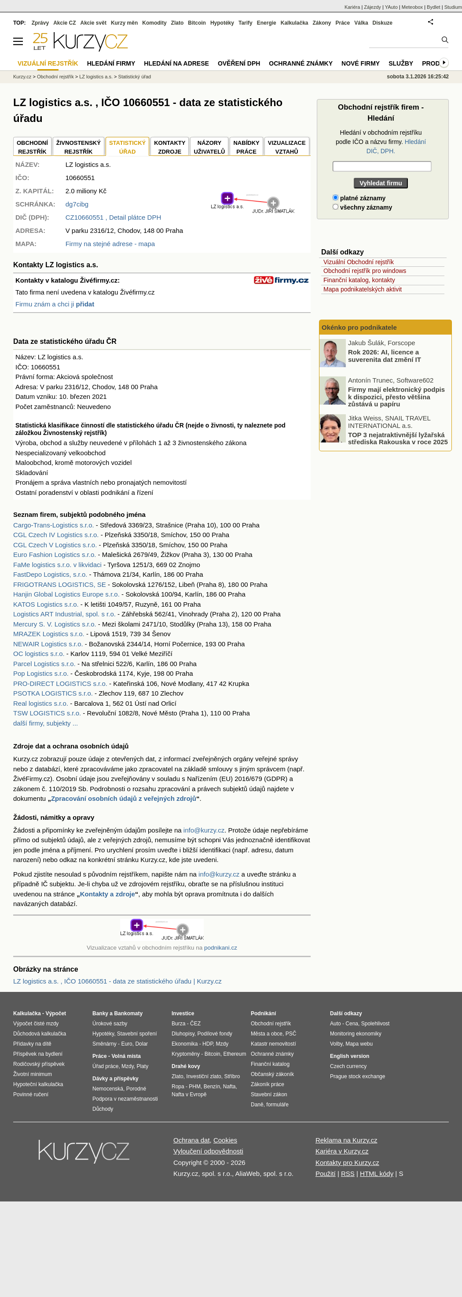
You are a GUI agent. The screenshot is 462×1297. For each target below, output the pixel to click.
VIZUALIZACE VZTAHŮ (287, 147)
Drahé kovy (186, 1066)
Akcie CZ (64, 23)
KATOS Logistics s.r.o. (46, 604)
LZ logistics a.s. (96, 76)
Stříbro (232, 1076)
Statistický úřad (134, 76)
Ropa (178, 1086)
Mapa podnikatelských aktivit (362, 289)
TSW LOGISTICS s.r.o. (47, 713)
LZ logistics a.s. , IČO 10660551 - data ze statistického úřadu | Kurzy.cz (117, 981)
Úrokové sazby (109, 1024)
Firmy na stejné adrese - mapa (110, 243)
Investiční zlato (203, 1076)
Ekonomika (185, 1044)
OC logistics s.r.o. (39, 653)
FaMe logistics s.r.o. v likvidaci (57, 564)
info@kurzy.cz (203, 830)
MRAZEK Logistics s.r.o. (48, 633)
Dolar (141, 1044)
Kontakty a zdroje (107, 894)
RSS (348, 1173)
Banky (100, 1013)
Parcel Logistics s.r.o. (44, 663)
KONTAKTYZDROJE (169, 147)
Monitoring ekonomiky (355, 1034)
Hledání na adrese (176, 63)
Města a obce (266, 1034)
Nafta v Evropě (189, 1094)
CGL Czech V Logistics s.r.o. (55, 545)
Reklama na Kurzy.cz (346, 1140)
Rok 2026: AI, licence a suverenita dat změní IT (384, 355)
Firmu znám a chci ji (54, 304)
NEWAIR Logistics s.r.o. (48, 644)
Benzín (212, 1086)
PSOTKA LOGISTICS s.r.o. (53, 693)
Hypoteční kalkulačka (38, 1084)
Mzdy (127, 1066)
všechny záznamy (362, 207)
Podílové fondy (214, 1034)
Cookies (225, 1140)
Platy (143, 1066)
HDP (207, 1044)
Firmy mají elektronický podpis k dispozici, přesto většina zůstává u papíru (396, 397)
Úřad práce (105, 1066)
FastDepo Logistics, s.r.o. (50, 574)
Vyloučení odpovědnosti (208, 1151)
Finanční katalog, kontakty (359, 280)
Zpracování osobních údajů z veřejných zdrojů (123, 798)
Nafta (229, 1086)
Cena (351, 1024)
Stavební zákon (269, 1094)
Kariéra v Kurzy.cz (342, 1151)
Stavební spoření (137, 1034)
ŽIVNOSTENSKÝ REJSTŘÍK (78, 147)
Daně (257, 1105)
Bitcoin (197, 23)
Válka (361, 23)
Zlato (177, 23)
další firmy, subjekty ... (45, 723)
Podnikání (263, 1013)
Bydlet (433, 7)
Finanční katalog (270, 1064)
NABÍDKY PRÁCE (246, 147)
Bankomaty (128, 1013)
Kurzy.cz (22, 76)
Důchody (102, 1109)
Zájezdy (372, 7)
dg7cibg (77, 204)
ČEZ (195, 1024)
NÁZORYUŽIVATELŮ (209, 147)
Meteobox (412, 7)
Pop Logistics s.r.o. (41, 673)
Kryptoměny (186, 1054)
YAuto (391, 7)
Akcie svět (93, 23)
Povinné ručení (30, 1094)
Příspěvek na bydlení (37, 1054)
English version (349, 1056)
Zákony (321, 23)
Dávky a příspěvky (115, 1079)
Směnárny (104, 1044)
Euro (126, 1044)
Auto (335, 1024)
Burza (178, 1024)
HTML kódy (376, 1173)
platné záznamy (359, 198)
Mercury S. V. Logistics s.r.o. (54, 624)
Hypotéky (222, 23)
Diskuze (382, 23)
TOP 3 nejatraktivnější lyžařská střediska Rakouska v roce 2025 (398, 438)
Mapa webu (359, 1044)
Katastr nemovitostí (273, 1044)
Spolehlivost (375, 1024)
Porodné (136, 1089)
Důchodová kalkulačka (39, 1034)
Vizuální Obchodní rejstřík (358, 261)
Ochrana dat (191, 1140)
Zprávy (40, 23)
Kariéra (352, 7)
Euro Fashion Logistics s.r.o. (54, 554)
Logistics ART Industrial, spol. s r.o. (64, 614)
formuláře (277, 1105)
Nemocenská (107, 1089)
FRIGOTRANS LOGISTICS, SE (59, 584)
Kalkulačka (294, 23)
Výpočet (55, 1013)
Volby (336, 1044)
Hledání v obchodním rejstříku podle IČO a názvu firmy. (381, 142)
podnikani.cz (220, 947)
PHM (195, 1086)
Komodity (154, 23)
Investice (183, 1013)
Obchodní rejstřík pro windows (364, 270)
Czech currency (348, 1066)
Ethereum (234, 1054)
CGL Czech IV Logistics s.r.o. (56, 534)
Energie (266, 23)
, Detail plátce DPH (113, 217)
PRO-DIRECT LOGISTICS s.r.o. (60, 683)
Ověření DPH (239, 63)
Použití (325, 1173)
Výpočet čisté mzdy (36, 1024)
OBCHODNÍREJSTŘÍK (32, 147)
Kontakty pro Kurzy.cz (347, 1162)
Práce (343, 23)
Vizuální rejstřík (48, 63)
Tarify (245, 23)
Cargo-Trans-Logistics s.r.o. (53, 525)
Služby (401, 63)
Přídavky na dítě (32, 1044)
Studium (453, 7)
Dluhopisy (183, 1034)
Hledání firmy (111, 63)
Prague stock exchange (357, 1076)
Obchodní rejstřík (55, 76)
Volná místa (125, 1056)
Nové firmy (360, 63)
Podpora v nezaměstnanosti (125, 1099)
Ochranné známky (301, 63)
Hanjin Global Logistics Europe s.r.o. (66, 594)
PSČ (291, 1034)
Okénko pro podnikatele (359, 327)
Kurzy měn (124, 23)
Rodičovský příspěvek (39, 1064)
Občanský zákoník (272, 1074)
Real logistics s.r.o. (40, 703)
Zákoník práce (267, 1084)
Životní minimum (32, 1074)
